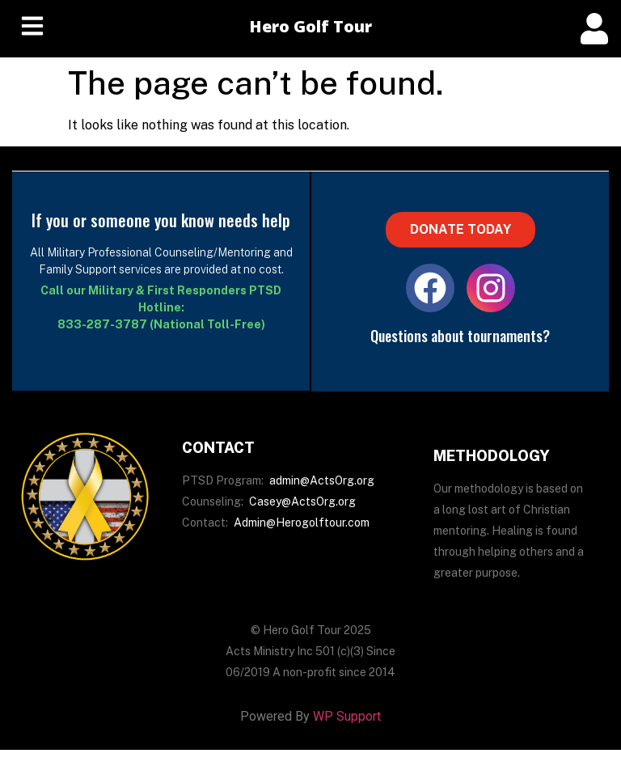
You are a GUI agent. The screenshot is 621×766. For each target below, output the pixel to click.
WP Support (347, 716)
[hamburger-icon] (32, 29)
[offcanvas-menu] (594, 28)
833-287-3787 (102, 324)
